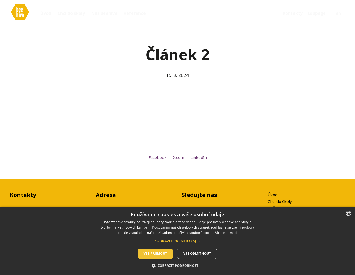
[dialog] (177, 241)
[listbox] (348, 213)
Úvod (272, 194)
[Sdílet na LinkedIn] (198, 159)
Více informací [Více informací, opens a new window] (226, 232)
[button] (177, 241)
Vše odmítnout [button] (197, 253)
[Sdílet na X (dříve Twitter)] (178, 159)
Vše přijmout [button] (155, 253)
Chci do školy (280, 201)
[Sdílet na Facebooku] (157, 159)
